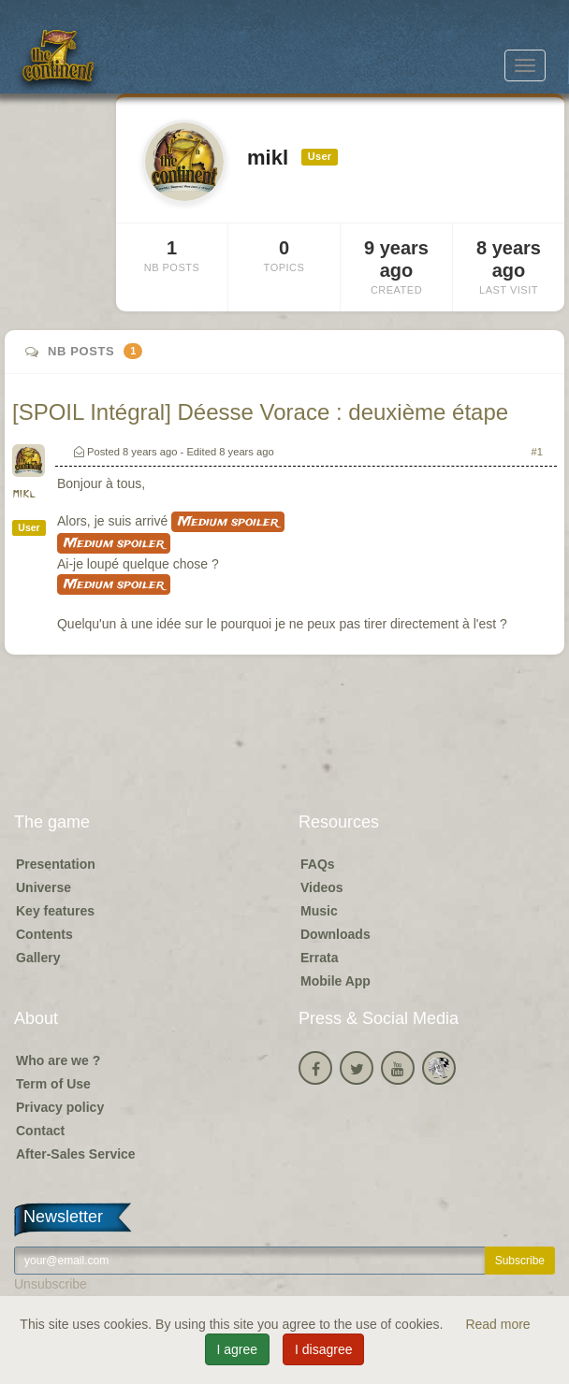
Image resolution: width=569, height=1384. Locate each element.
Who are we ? (58, 1060)
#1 (537, 451)
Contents (44, 934)
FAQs (317, 864)
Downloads (335, 934)
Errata (319, 957)
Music (319, 910)
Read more (497, 1324)
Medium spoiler (228, 521)
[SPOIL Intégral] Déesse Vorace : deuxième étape (260, 412)
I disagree (323, 1349)
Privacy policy (60, 1107)
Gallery (38, 957)
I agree (237, 1349)
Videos (321, 887)
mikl (24, 494)
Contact (40, 1130)
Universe (43, 887)
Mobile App (335, 980)
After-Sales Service (76, 1153)
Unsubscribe (50, 1283)
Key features (55, 910)
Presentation (55, 864)
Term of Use (53, 1083)
